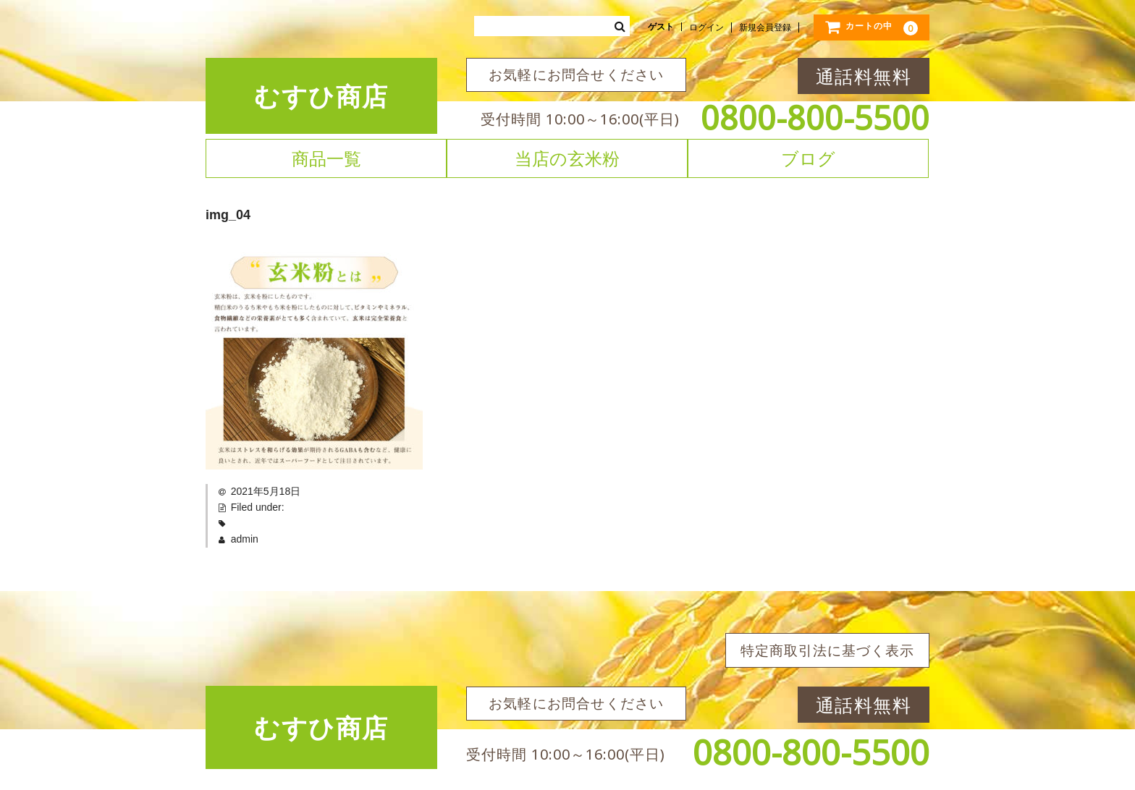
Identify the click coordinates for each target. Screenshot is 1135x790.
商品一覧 (326, 158)
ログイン (706, 27)
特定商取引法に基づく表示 (827, 650)
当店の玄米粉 (567, 158)
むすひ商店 (321, 96)
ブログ (808, 158)
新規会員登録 (765, 27)
